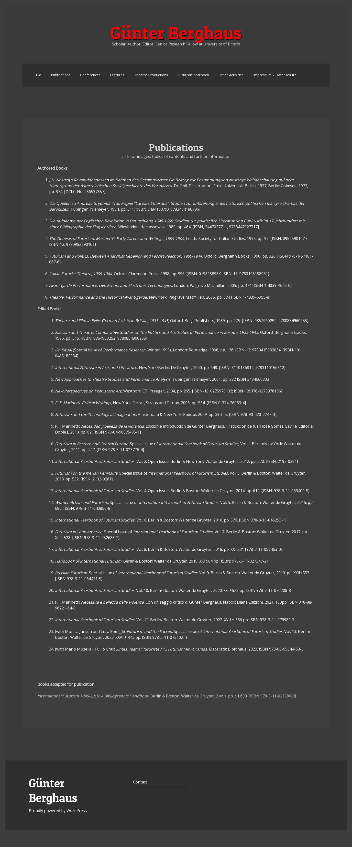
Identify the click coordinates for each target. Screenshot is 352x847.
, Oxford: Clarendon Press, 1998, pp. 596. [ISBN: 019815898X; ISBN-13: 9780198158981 (159, 273)
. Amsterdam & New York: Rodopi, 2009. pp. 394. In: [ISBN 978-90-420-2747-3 (165, 414)
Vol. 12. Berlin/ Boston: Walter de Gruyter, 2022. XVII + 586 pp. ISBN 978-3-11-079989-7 (174, 619)
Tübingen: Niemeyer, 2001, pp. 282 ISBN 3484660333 (162, 379)
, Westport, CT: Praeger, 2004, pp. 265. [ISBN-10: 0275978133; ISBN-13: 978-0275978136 (168, 391)
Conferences (90, 74)
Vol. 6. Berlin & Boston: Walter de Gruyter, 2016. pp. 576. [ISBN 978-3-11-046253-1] (170, 520)
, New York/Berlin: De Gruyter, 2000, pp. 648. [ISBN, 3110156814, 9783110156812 (170, 367)
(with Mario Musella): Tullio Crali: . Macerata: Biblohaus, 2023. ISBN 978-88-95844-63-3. (179, 649)
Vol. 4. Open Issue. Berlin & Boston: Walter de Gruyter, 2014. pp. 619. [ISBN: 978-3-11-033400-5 (182, 490)
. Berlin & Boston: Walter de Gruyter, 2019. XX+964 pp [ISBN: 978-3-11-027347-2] (161, 561)
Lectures (117, 74)
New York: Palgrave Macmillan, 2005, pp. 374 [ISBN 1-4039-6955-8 (159, 297)
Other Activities (231, 74)
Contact (140, 782)
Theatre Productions (151, 74)
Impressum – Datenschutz (274, 74)
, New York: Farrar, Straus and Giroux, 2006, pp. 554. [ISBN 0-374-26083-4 (150, 402)
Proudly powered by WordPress (58, 810)
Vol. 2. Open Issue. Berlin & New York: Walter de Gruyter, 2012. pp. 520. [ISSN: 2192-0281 (176, 461)
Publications (60, 74)
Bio (38, 74)
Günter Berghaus (176, 32)
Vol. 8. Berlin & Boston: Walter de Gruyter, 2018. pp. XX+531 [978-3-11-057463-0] (168, 549)
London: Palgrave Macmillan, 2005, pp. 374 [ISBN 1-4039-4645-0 (170, 285)
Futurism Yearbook (193, 74)
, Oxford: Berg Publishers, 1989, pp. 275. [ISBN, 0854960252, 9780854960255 (181, 320)
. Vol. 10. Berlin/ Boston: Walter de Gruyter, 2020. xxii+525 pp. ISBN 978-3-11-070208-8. (173, 590)
